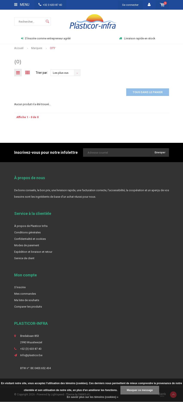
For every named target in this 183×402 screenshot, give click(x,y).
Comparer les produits (28, 306)
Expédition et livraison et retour (33, 251)
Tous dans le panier (148, 92)
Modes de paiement (26, 245)
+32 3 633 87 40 (50, 4)
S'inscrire (20, 287)
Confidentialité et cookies (30, 238)
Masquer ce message (140, 390)
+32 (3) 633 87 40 (30, 348)
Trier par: (42, 72)
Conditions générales (27, 232)
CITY (52, 48)
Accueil (18, 48)
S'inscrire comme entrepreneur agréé (46, 38)
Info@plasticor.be (31, 355)
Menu (21, 5)
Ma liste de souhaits (26, 300)
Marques (36, 48)
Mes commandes (25, 293)
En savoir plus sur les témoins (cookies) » (92, 397)
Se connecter (130, 4)
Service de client (24, 258)
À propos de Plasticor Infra (31, 226)
